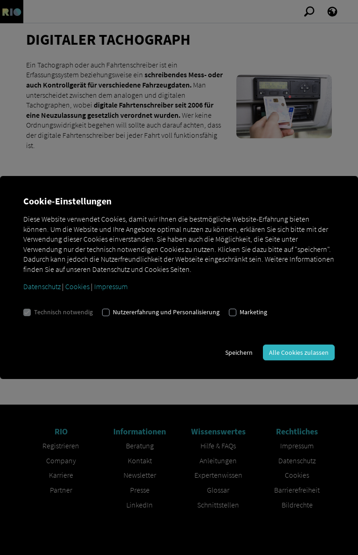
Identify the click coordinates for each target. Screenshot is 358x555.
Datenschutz (42, 286)
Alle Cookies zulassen (299, 352)
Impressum (111, 286)
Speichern (239, 352)
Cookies (77, 286)
